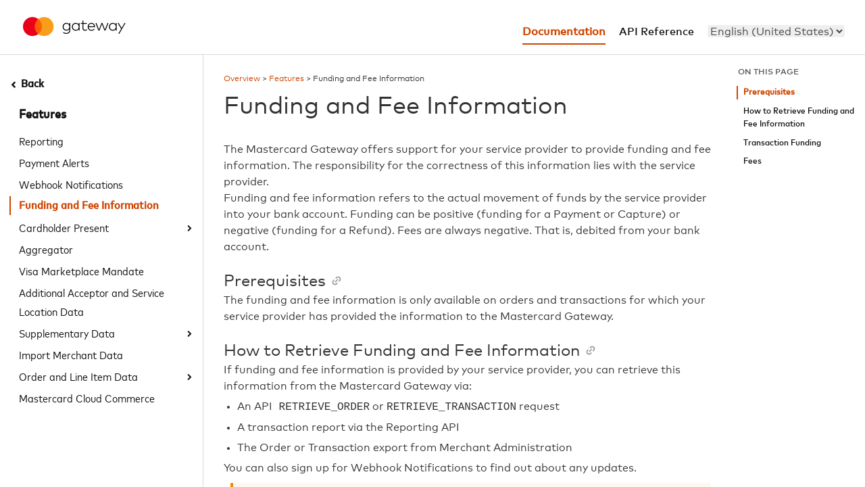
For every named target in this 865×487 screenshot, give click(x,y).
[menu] (776, 31)
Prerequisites (769, 92)
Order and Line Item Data (78, 376)
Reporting (41, 140)
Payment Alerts (54, 162)
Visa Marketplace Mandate (81, 270)
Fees (752, 161)
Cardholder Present (64, 227)
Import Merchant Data (71, 354)
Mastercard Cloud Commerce (87, 397)
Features (42, 115)
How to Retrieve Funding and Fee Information (798, 118)
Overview (242, 79)
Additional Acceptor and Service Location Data (91, 302)
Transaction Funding (782, 143)
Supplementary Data (67, 332)
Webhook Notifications (71, 184)
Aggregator (46, 248)
